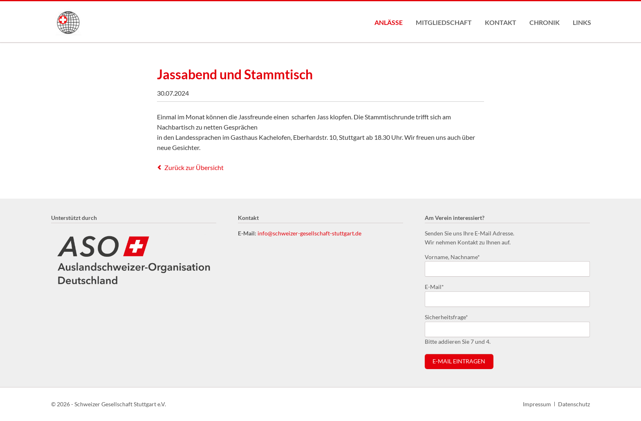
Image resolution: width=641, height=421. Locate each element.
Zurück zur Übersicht (194, 167)
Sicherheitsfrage (446, 316)
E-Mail (438, 286)
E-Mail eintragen (459, 361)
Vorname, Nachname (452, 256)
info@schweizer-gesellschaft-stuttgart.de (309, 233)
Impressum (537, 404)
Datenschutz (574, 404)
